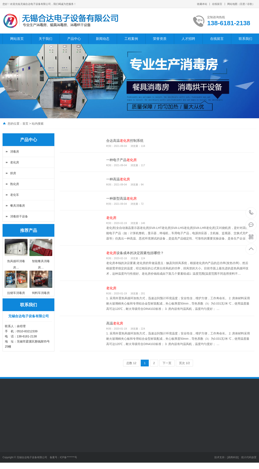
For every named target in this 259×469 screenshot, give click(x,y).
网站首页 (17, 38)
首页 (25, 123)
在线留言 (217, 4)
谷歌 (249, 4)
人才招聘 (188, 38)
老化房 (14, 162)
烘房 (13, 173)
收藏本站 (202, 4)
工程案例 (131, 38)
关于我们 (45, 38)
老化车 (14, 194)
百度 (242, 4)
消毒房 (14, 151)
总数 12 (131, 363)
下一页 (167, 363)
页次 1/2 (184, 363)
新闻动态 (102, 38)
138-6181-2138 (251, 212)
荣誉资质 (160, 38)
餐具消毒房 (17, 205)
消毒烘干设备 (19, 216)
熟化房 (14, 184)
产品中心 (74, 38)
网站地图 (232, 4)
